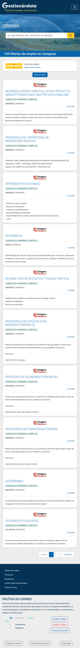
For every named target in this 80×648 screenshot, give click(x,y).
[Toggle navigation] (74, 7)
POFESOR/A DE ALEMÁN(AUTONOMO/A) (31, 377)
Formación (9, 575)
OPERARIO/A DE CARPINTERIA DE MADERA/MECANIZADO (27, 139)
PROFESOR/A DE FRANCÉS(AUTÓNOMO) (31, 429)
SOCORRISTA (13, 236)
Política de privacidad (40, 643)
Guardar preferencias (59, 631)
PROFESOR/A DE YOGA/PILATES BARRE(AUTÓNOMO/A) (26, 323)
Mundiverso (9, 579)
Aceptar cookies (59, 619)
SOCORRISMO (14, 481)
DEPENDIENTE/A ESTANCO (22, 183)
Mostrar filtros (40, 75)
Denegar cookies (59, 625)
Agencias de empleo (32, 67)
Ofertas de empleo (12, 570)
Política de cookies (13, 643)
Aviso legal (66, 643)
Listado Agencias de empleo (16, 583)
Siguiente (68, 554)
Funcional (19, 618)
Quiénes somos (11, 587)
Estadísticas (20, 624)
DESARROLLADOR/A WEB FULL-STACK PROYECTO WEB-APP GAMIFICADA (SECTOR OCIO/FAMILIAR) (37, 92)
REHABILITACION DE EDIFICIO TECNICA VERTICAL (37, 278)
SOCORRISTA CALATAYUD (22, 521)
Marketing (19, 628)
